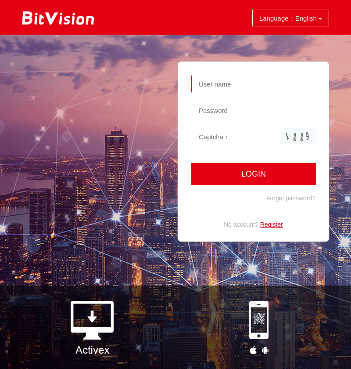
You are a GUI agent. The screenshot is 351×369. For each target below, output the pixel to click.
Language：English (290, 18)
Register (271, 224)
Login (253, 174)
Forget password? (290, 198)
